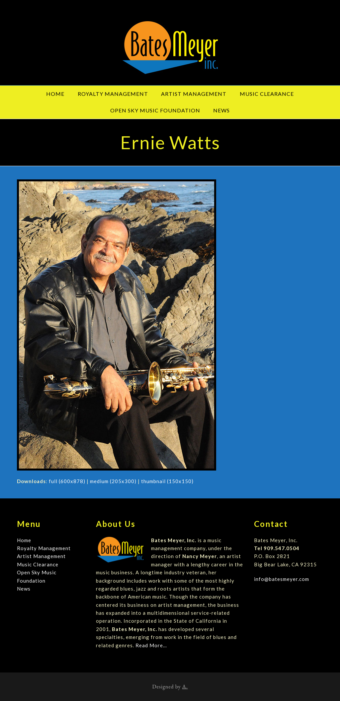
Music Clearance (37, 564)
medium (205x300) (113, 481)
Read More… (151, 645)
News (24, 589)
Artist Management (41, 556)
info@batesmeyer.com (281, 579)
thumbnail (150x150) (167, 481)
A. (185, 686)
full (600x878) (67, 481)
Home (24, 540)
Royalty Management (44, 548)
